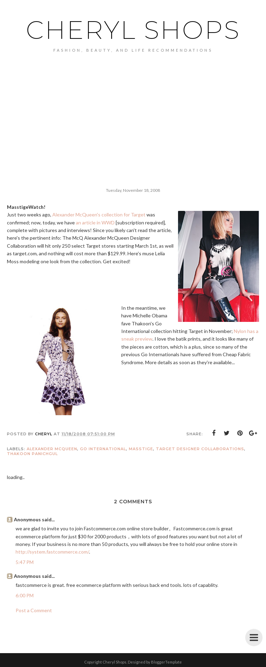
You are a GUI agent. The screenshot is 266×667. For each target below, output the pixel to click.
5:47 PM (25, 562)
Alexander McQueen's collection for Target (98, 214)
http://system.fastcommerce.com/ (52, 552)
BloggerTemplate (166, 662)
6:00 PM (25, 595)
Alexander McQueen (52, 448)
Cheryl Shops (133, 30)
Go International (103, 448)
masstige (141, 448)
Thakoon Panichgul (32, 453)
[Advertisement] (133, 104)
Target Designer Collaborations (200, 448)
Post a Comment (34, 610)
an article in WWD (95, 222)
